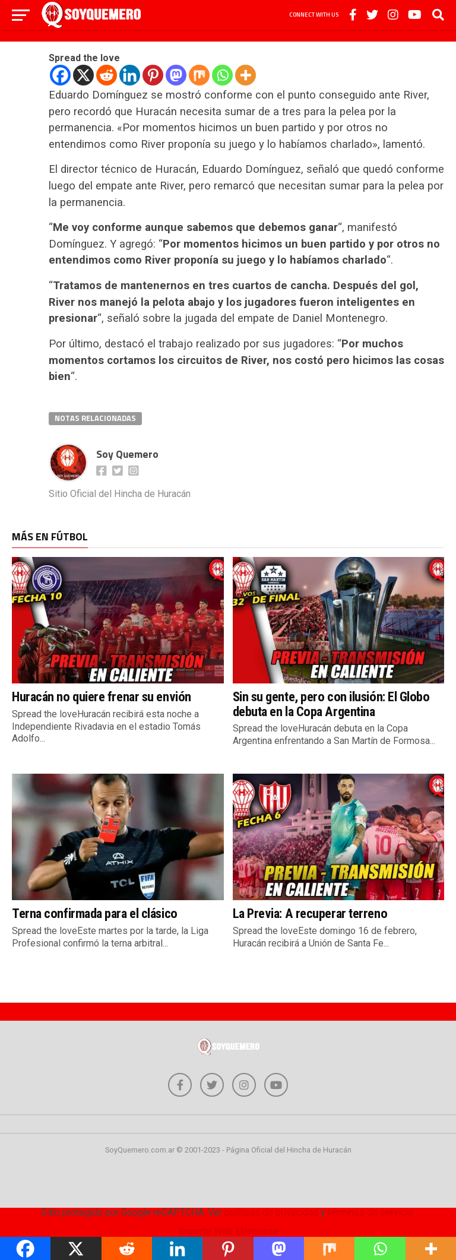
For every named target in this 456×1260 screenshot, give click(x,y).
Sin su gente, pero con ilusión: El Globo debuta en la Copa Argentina (331, 704)
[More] (245, 75)
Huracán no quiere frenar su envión (101, 696)
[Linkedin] (129, 75)
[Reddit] (106, 75)
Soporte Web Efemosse (228, 1231)
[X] (83, 75)
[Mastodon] (176, 75)
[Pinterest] (152, 75)
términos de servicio (370, 1212)
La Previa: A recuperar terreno (310, 913)
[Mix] (199, 75)
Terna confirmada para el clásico (95, 913)
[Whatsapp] (222, 75)
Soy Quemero (127, 454)
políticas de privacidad (271, 1212)
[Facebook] (60, 75)
